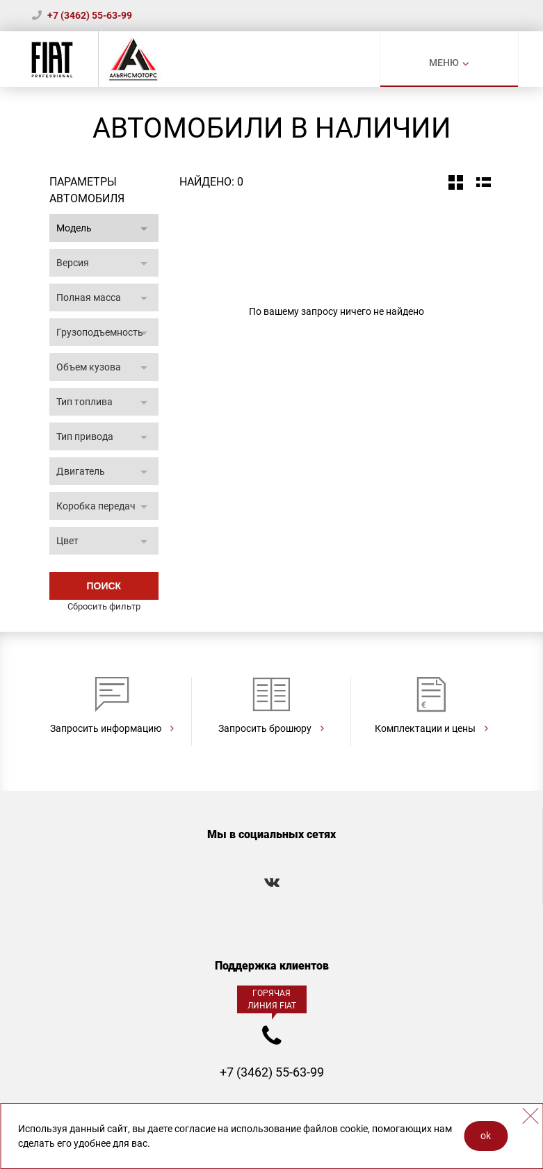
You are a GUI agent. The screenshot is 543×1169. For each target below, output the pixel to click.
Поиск (103, 585)
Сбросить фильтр (103, 606)
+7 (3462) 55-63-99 (89, 15)
